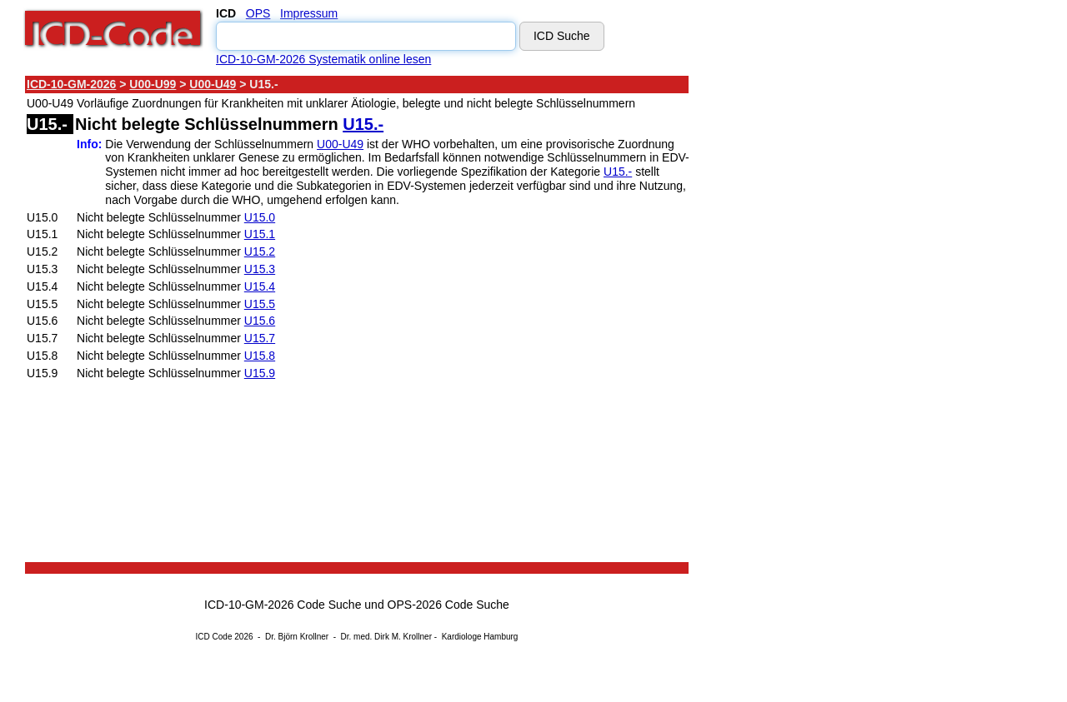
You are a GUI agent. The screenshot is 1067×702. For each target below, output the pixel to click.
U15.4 (259, 286)
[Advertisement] (838, 324)
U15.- (363, 124)
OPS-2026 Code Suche (448, 604)
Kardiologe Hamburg (480, 636)
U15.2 (259, 251)
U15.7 (259, 338)
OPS (258, 13)
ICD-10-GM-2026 (71, 84)
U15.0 (259, 217)
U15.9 (259, 373)
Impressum (309, 13)
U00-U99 (152, 84)
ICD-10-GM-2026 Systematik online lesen (323, 59)
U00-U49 (212, 84)
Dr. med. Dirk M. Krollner (386, 636)
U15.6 (259, 320)
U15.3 (259, 269)
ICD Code (214, 636)
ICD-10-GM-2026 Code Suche (282, 604)
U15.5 (259, 304)
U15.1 (259, 234)
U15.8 (259, 355)
